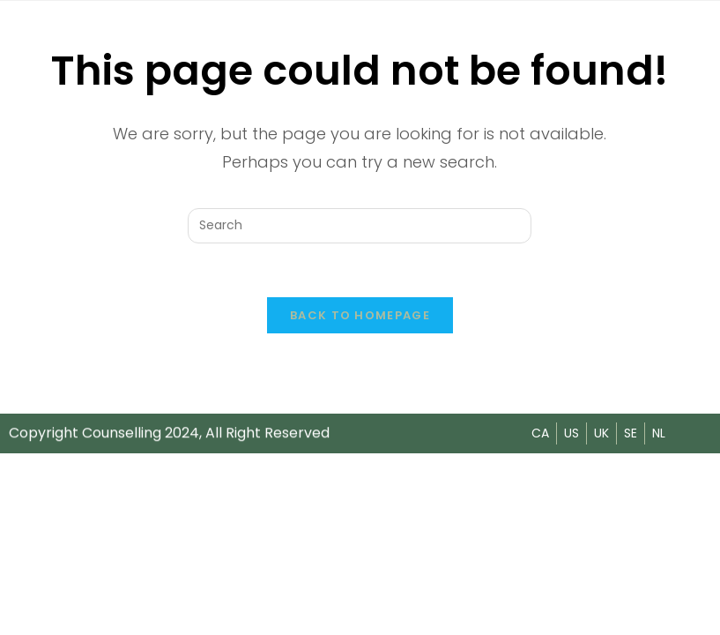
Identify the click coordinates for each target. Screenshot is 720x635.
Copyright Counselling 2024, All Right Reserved (169, 432)
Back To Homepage (360, 315)
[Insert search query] (359, 225)
